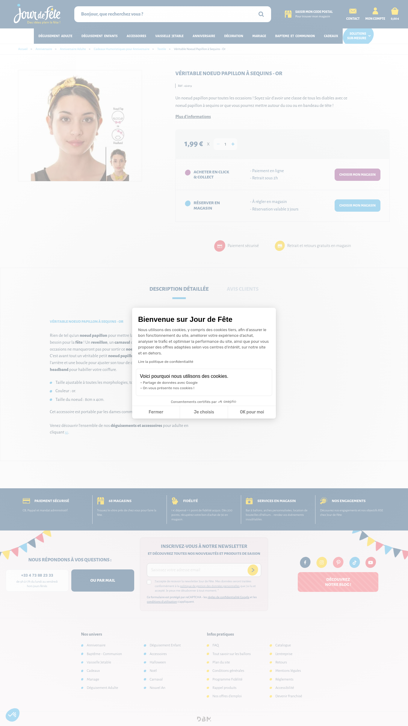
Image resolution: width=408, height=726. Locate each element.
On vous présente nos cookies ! (168, 388)
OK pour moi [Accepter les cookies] (252, 412)
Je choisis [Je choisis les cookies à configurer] (204, 412)
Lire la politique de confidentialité (165, 362)
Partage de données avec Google (170, 383)
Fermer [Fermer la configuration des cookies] (156, 412)
